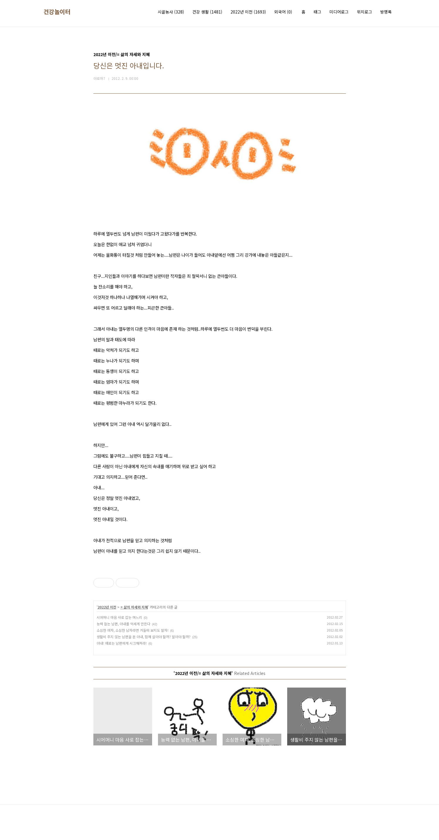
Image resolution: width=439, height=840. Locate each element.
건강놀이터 (57, 12)
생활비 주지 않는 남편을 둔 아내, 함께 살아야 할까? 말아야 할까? (144, 636)
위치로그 (364, 12)
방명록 (386, 12)
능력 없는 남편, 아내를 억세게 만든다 (123, 623)
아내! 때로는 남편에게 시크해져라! (122, 643)
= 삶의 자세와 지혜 (134, 606)
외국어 (283, 12)
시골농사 (171, 12)
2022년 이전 (248, 12)
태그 (317, 12)
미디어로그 (339, 12)
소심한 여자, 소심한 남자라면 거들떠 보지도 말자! (133, 630)
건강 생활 (207, 12)
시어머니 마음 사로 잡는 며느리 (119, 617)
